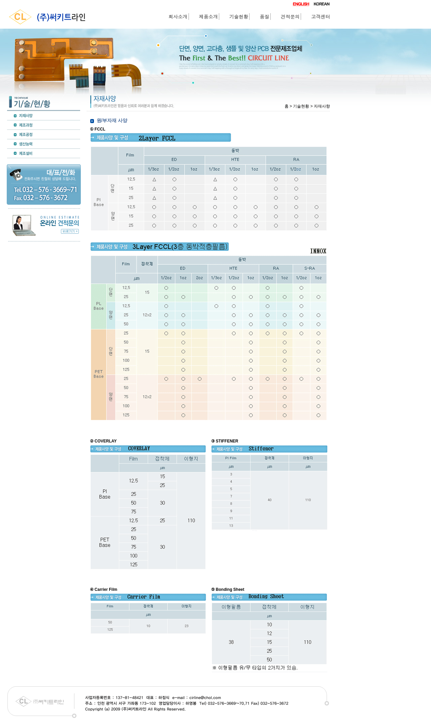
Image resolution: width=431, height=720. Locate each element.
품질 (264, 16)
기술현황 (238, 16)
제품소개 (208, 16)
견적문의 (290, 16)
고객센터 (320, 16)
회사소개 (177, 16)
